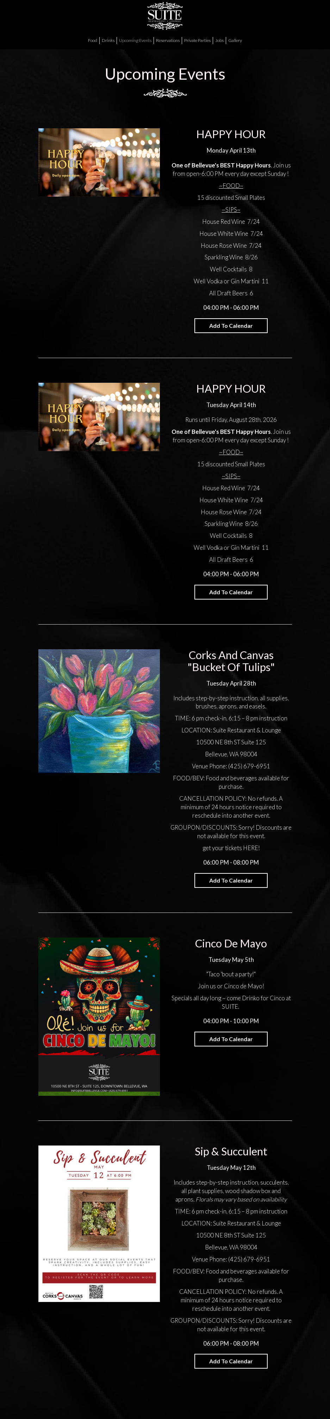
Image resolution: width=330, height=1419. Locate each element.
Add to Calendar (231, 325)
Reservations (168, 40)
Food (92, 40)
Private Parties (197, 40)
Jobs (219, 40)
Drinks (108, 40)
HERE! (251, 848)
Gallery (235, 40)
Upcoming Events (135, 40)
